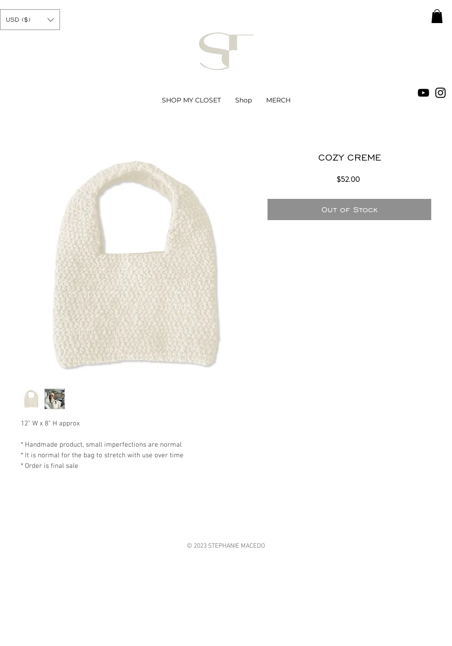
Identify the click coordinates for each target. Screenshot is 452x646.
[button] (30, 19)
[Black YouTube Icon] (423, 93)
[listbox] (30, 19)
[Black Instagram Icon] (440, 93)
